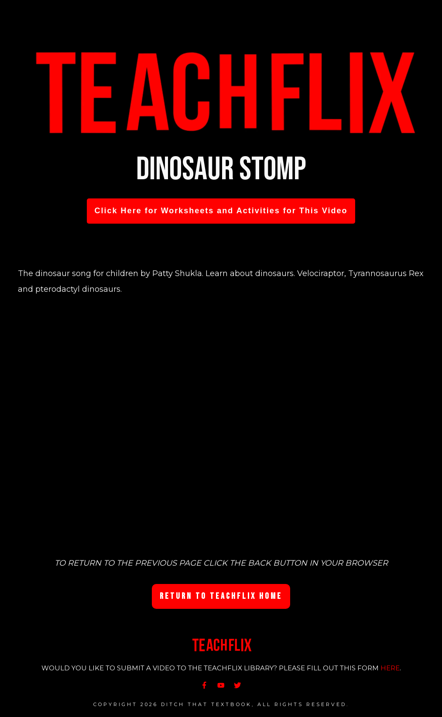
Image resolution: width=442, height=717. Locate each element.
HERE (390, 668)
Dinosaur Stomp (221, 169)
